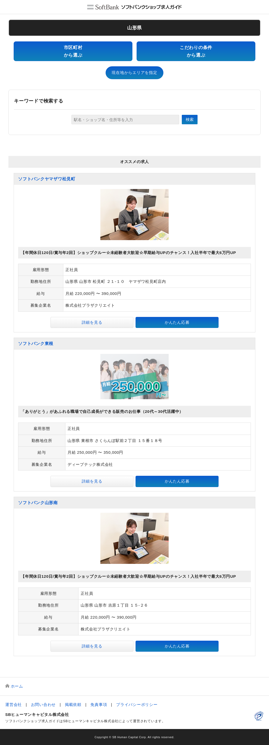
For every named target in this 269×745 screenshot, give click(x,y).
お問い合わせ (43, 704)
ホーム (17, 686)
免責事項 (98, 704)
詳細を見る (92, 322)
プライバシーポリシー (137, 704)
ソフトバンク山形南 (38, 502)
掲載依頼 (73, 704)
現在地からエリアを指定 (134, 72)
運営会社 (13, 704)
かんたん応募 (177, 322)
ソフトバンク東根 (35, 343)
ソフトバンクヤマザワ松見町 (46, 179)
